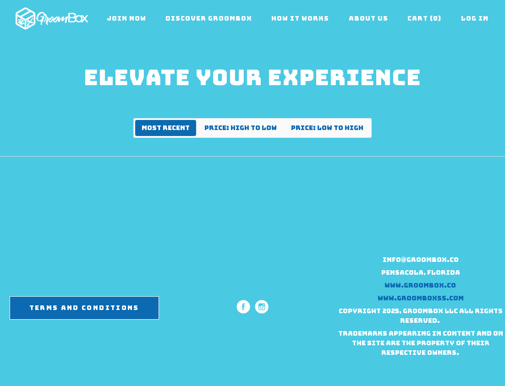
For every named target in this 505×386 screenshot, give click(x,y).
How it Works (300, 18)
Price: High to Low (240, 128)
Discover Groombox (208, 18)
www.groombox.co (420, 285)
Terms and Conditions (84, 308)
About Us (368, 18)
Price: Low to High (327, 128)
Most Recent (166, 128)
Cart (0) (424, 18)
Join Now (126, 18)
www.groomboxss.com (421, 298)
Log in (475, 18)
